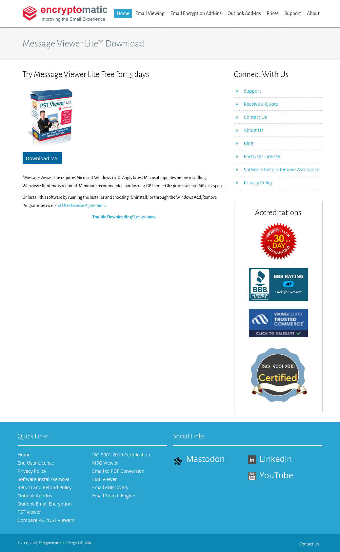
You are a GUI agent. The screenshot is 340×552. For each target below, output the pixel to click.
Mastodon (199, 459)
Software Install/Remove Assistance (282, 169)
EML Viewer (104, 479)
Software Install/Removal (44, 479)
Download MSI (42, 158)
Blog (248, 143)
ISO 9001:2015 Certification (121, 454)
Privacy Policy (258, 182)
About (313, 13)
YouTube (270, 475)
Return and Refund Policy (45, 487)
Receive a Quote (261, 104)
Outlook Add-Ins (244, 13)
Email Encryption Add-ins (196, 13)
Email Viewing (149, 13)
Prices (273, 13)
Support (293, 13)
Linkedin (270, 458)
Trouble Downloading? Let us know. (124, 217)
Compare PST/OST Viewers (46, 520)
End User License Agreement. (80, 205)
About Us (254, 130)
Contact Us (255, 117)
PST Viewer (29, 512)
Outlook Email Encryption (45, 504)
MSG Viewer (105, 463)
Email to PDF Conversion (118, 471)
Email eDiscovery (110, 487)
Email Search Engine (113, 495)
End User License (262, 156)
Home (123, 13)
